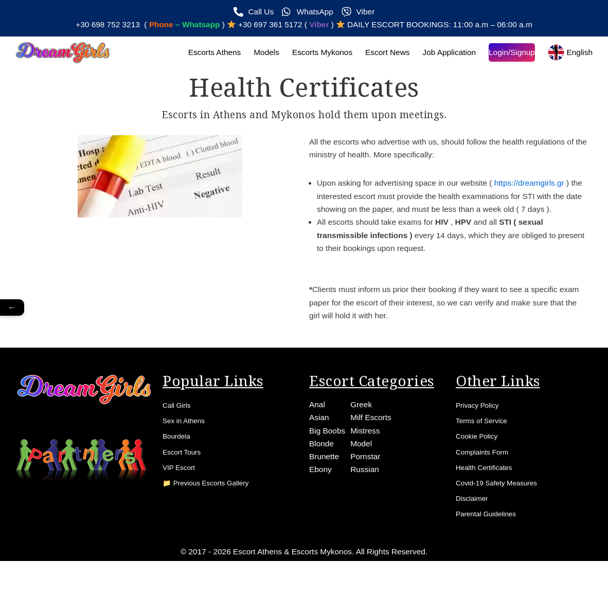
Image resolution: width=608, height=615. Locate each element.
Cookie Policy (481, 469)
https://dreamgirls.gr (537, 187)
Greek (363, 432)
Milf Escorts (373, 446)
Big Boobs (328, 461)
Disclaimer (475, 539)
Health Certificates (489, 504)
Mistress (367, 461)
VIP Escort (182, 504)
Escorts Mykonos (314, 54)
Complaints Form (487, 486)
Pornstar (367, 488)
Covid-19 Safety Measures (504, 521)
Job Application (445, 54)
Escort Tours (185, 486)
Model (363, 475)
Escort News (382, 54)
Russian (367, 502)
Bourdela (179, 469)
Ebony (320, 502)
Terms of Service (486, 451)
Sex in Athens (188, 451)
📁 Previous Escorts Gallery (214, 521)
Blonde (322, 475)
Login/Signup (509, 54)
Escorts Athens (203, 54)
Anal (317, 432)
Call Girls (179, 434)
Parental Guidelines (492, 556)
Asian (319, 446)
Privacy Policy (481, 434)
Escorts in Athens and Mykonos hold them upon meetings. (304, 116)
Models (256, 54)
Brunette (324, 488)
